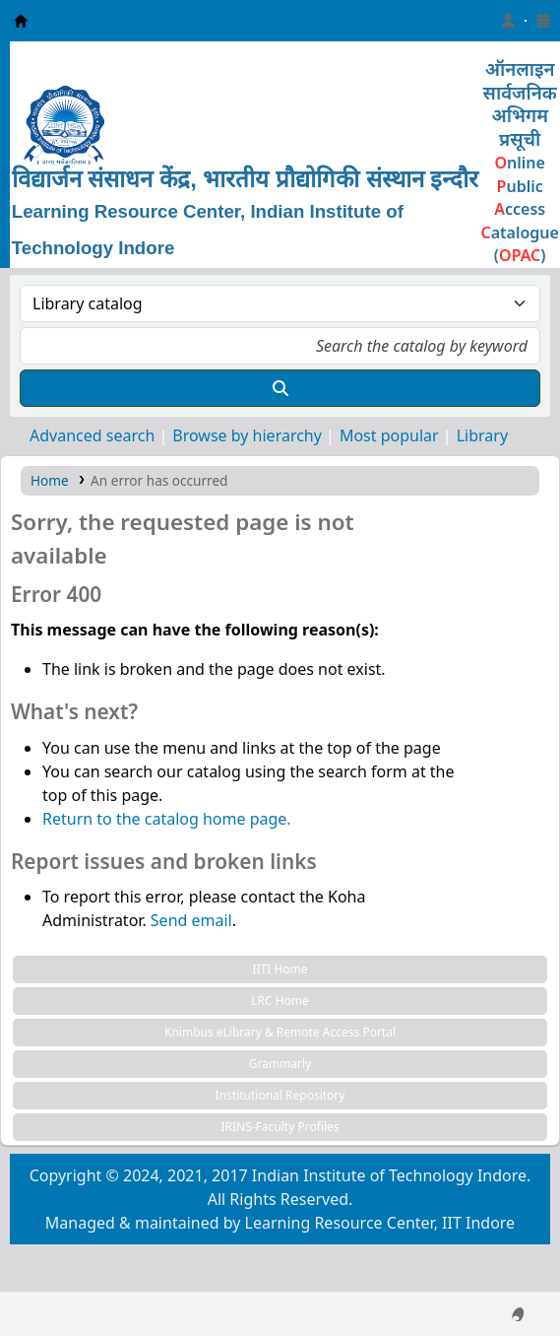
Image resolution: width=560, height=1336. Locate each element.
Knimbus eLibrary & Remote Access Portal (280, 1032)
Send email (191, 920)
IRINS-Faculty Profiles (279, 1126)
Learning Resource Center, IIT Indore (21, 21)
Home (50, 480)
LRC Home (280, 1000)
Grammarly (280, 1063)
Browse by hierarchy (247, 435)
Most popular (389, 435)
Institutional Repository (280, 1095)
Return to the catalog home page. (166, 819)
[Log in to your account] (508, 20)
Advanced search (92, 435)
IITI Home (279, 969)
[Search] (280, 388)
